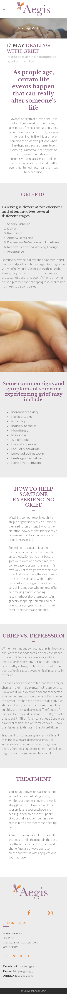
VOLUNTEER (11, 947)
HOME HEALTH (13, 933)
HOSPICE (8, 938)
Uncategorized (45, 57)
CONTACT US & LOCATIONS (20, 942)
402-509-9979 (25, 975)
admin (15, 61)
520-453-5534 (25, 971)
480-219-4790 (26, 966)
